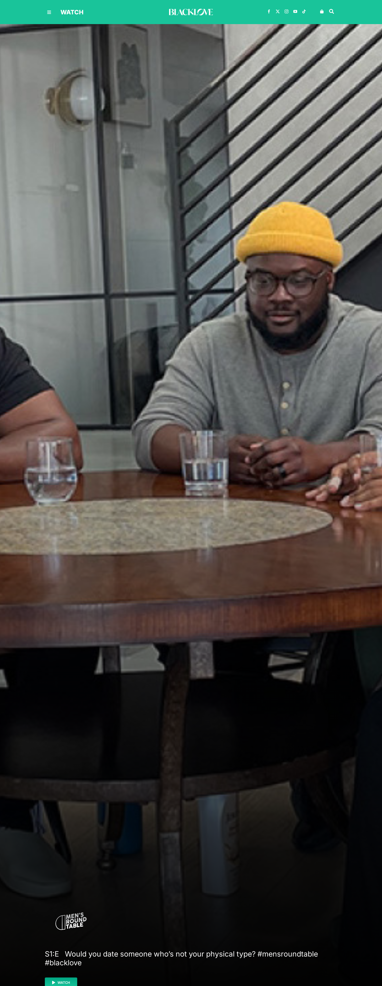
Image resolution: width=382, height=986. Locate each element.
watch (72, 12)
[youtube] (295, 11)
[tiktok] (304, 11)
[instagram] (286, 11)
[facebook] (269, 11)
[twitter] (278, 11)
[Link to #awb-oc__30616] (49, 12)
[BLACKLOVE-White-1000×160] (191, 10)
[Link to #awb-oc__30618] (331, 11)
